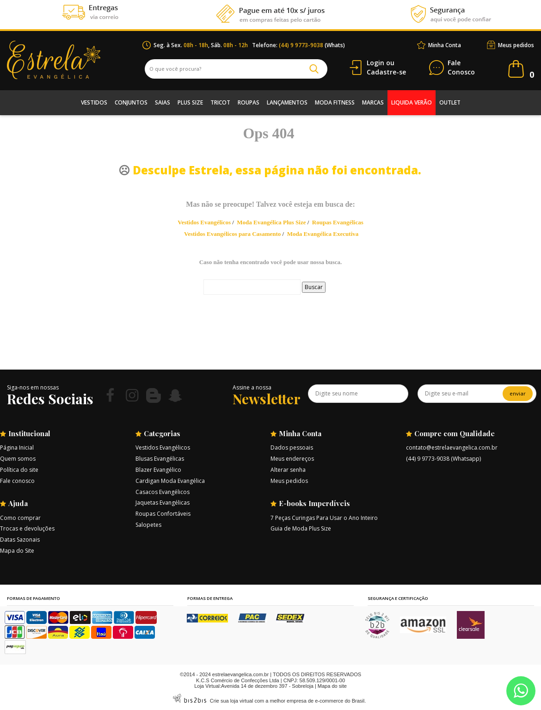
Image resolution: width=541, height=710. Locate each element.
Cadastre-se (386, 72)
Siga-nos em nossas (33, 387)
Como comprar (20, 518)
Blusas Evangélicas (159, 459)
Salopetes (148, 525)
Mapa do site (332, 686)
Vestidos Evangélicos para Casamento (232, 233)
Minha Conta (444, 45)
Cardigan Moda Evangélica (170, 481)
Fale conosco (17, 481)
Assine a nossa (252, 387)
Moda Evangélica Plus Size (271, 222)
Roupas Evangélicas (337, 222)
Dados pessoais (291, 447)
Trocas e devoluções (27, 528)
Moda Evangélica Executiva (323, 233)
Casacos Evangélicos (162, 492)
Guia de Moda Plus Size (300, 528)
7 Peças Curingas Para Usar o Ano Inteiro (324, 518)
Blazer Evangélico (158, 470)
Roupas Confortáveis (163, 514)
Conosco (461, 67)
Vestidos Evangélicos (204, 222)
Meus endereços (292, 459)
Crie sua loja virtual (231, 701)
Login (375, 62)
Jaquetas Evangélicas (162, 502)
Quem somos (18, 459)
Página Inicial (17, 447)
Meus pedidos (516, 45)
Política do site (19, 470)
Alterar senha (288, 470)
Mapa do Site (17, 551)
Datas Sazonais (20, 539)
